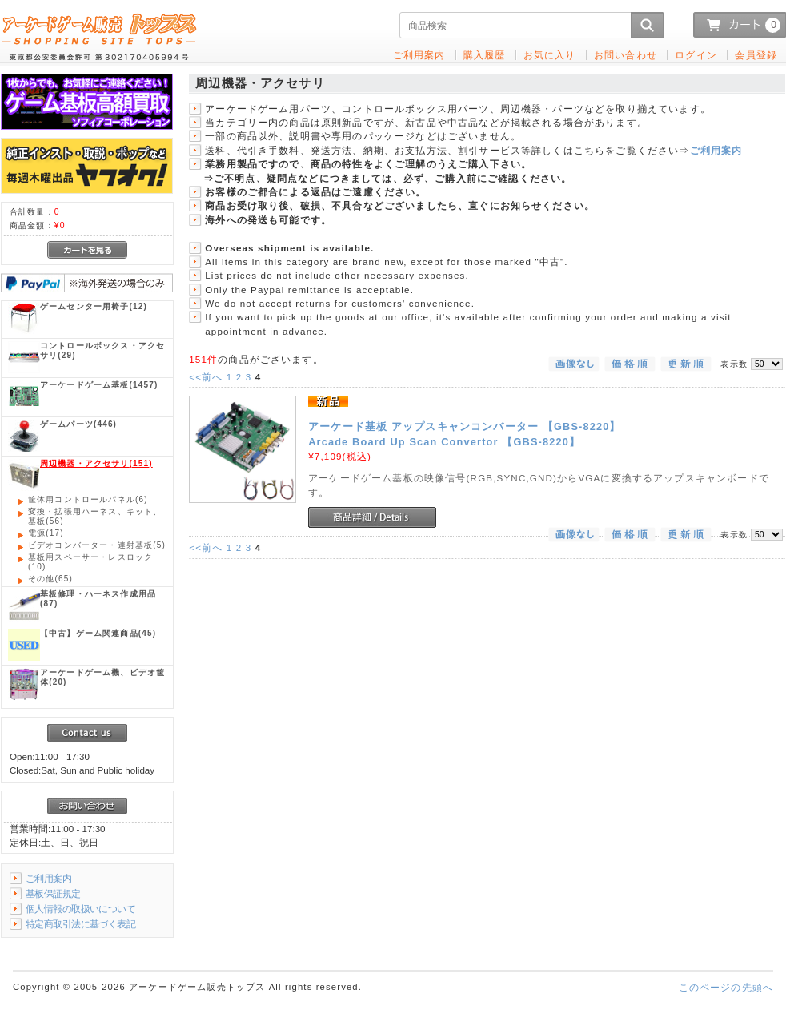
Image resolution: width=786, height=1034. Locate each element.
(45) (98, 633)
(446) (78, 424)
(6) (88, 499)
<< (206, 377)
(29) (102, 350)
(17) (46, 533)
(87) (98, 598)
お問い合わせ (625, 55)
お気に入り (549, 55)
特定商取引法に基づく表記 (80, 924)
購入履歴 (484, 55)
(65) (50, 578)
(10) (90, 562)
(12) (93, 306)
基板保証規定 (53, 893)
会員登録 (756, 55)
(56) (95, 516)
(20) (102, 677)
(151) (96, 463)
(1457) (99, 384)
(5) (97, 545)
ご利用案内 (716, 150)
